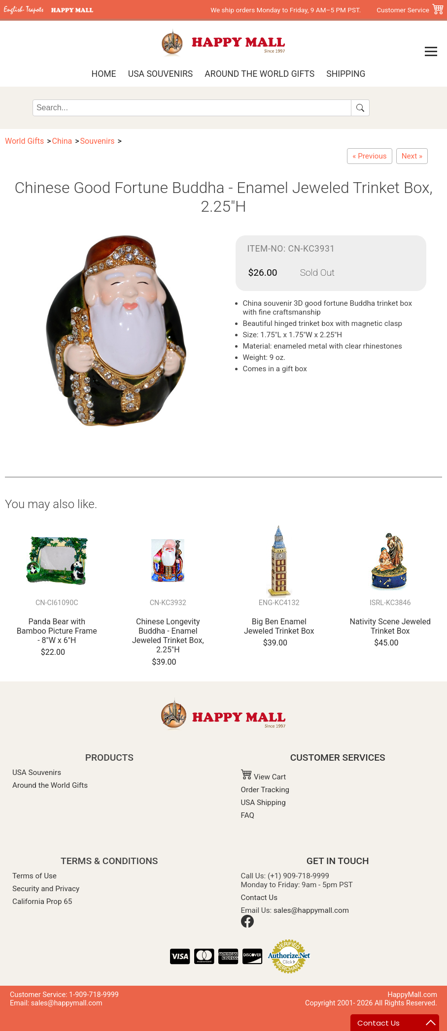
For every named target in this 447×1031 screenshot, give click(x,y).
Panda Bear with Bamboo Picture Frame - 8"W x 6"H (57, 631)
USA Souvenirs (160, 74)
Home (104, 74)
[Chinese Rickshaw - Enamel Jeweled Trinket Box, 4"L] (412, 156)
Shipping (345, 74)
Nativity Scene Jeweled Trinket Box (390, 626)
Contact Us (259, 897)
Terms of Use (34, 875)
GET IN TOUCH (338, 861)
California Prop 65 (42, 901)
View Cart (263, 777)
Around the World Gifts (259, 74)
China (62, 141)
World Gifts (24, 141)
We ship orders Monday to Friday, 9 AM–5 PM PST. (285, 10)
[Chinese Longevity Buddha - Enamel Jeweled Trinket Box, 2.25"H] (369, 156)
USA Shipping (263, 802)
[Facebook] (247, 925)
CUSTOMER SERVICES (337, 757)
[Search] (192, 107)
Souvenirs (97, 141)
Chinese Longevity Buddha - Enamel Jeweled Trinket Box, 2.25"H (168, 636)
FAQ (247, 815)
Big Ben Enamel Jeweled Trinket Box (279, 626)
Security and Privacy (45, 888)
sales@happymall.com (311, 910)
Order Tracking (265, 789)
